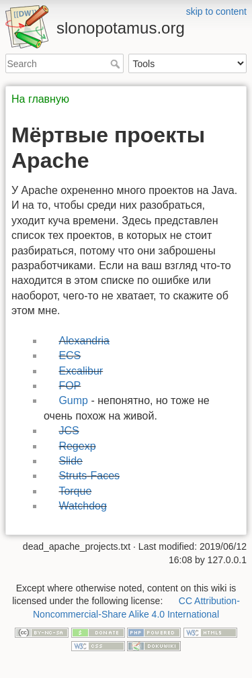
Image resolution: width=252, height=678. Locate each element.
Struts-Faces (89, 475)
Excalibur (80, 371)
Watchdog (82, 506)
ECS (69, 355)
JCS (68, 430)
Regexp (76, 446)
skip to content (216, 11)
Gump (73, 400)
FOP (69, 385)
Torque (74, 491)
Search (116, 63)
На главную (40, 99)
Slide (70, 461)
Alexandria (84, 340)
